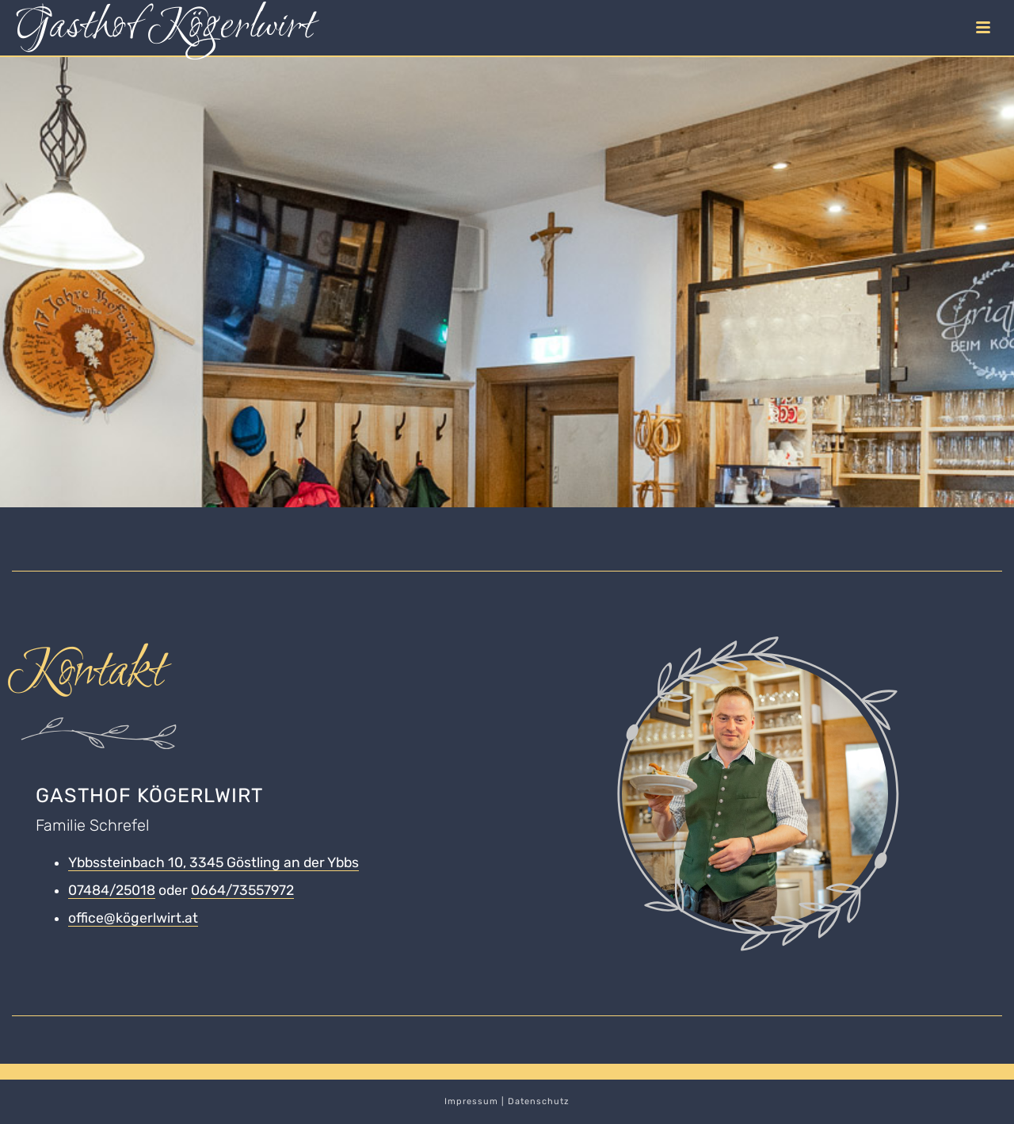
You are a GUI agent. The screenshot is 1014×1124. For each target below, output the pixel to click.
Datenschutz (539, 1101)
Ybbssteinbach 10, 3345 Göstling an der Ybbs (213, 862)
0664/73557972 (242, 890)
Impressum (471, 1101)
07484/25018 (111, 890)
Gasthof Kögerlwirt (165, 27)
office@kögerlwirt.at (133, 918)
